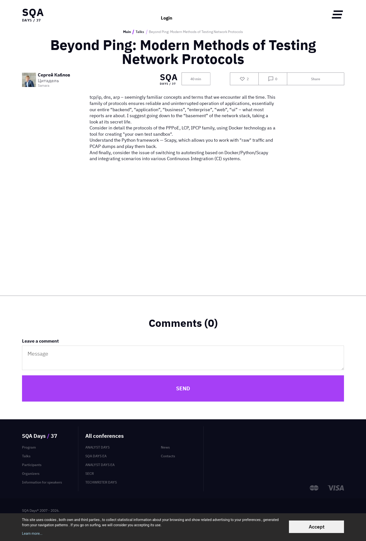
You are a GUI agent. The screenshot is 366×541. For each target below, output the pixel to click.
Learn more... (32, 534)
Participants (32, 465)
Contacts (168, 456)
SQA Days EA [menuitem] (96, 456)
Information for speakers (42, 482)
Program (29, 447)
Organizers (31, 473)
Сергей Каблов (54, 75)
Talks (140, 32)
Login (166, 14)
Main (127, 32)
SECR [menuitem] (89, 473)
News (165, 447)
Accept (316, 526)
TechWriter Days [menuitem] (101, 482)
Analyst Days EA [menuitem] (100, 465)
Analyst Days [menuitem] (97, 447)
